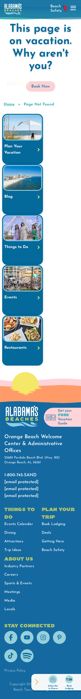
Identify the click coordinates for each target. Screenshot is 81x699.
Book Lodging (53, 524)
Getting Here (53, 541)
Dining (10, 533)
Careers (11, 574)
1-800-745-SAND (20, 475)
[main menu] (73, 8)
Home (9, 104)
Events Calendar (18, 524)
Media (9, 600)
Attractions (13, 541)
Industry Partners (19, 566)
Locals (9, 609)
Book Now (40, 86)
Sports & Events (18, 583)
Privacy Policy (14, 670)
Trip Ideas (12, 550)
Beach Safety (53, 550)
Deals (46, 533)
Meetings (12, 592)
